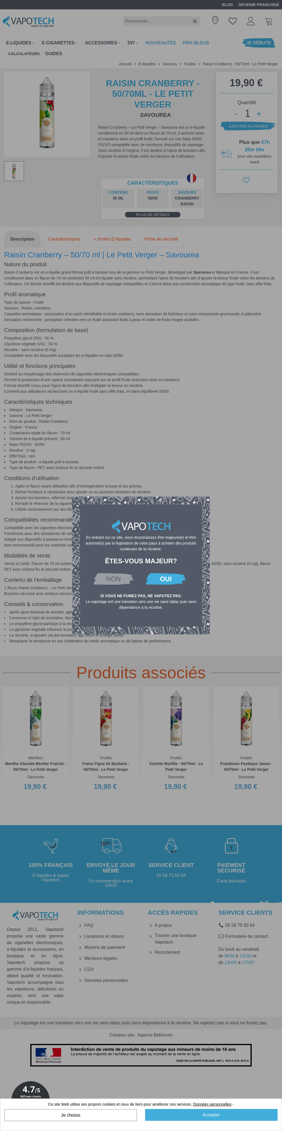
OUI (166, 579)
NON (113, 579)
